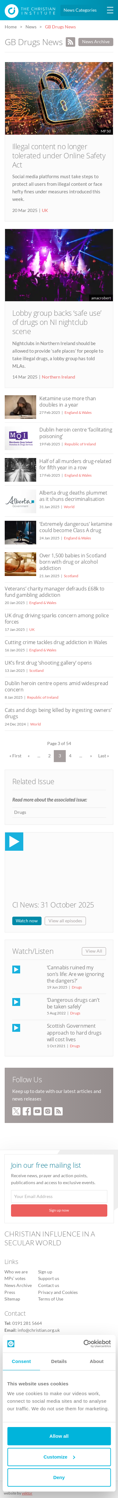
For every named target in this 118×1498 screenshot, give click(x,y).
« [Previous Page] (29, 755)
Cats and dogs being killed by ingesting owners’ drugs (58, 713)
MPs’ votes (14, 1278)
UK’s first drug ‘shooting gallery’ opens (48, 662)
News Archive (96, 41)
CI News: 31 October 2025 (53, 905)
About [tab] (97, 1361)
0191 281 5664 (27, 1323)
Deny (59, 1477)
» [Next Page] (91, 755)
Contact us (48, 1285)
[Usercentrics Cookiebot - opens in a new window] (84, 1344)
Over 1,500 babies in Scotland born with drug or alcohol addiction (72, 562)
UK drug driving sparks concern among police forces (57, 618)
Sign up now (59, 1210)
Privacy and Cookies (58, 1292)
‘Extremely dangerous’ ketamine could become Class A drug (75, 527)
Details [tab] (59, 1361)
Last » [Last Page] (103, 755)
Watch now (27, 920)
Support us (48, 1278)
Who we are (16, 1271)
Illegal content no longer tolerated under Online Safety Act (59, 156)
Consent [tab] (21, 1361)
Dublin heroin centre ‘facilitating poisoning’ (75, 432)
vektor (27, 1493)
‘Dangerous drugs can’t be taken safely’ (73, 1003)
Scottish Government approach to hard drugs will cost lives (74, 1032)
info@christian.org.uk (39, 1330)
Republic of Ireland (80, 444)
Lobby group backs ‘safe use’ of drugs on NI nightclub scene (56, 322)
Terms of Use (50, 1298)
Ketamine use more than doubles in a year (67, 401)
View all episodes (65, 920)
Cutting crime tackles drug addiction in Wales (56, 642)
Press (9, 1292)
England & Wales (78, 412)
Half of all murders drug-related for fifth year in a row (75, 464)
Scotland (71, 575)
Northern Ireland (58, 376)
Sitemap (12, 1298)
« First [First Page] (15, 755)
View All (94, 951)
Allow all (59, 1436)
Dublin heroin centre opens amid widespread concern (56, 686)
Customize (59, 1457)
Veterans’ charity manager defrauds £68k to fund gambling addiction (54, 591)
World (69, 506)
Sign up (45, 1271)
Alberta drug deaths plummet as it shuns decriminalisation (73, 495)
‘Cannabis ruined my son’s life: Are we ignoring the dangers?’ (75, 974)
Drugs (20, 812)
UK (45, 210)
